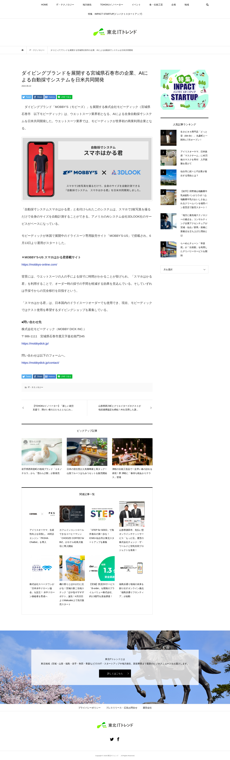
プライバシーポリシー (89, 707)
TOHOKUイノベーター (111, 4)
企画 (173, 4)
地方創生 (87, 4)
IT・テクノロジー (65, 4)
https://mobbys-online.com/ (39, 264)
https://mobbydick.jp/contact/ (40, 362)
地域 (186, 4)
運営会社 (147, 707)
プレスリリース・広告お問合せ (121, 707)
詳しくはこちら (115, 673)
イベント (136, 4)
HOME (44, 4)
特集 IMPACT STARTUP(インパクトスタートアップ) (115, 14)
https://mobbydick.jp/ (35, 343)
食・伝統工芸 (156, 4)
